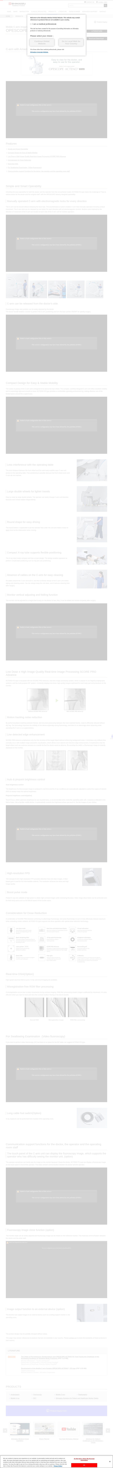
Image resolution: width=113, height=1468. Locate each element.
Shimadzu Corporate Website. (39, 52)
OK (84, 1465)
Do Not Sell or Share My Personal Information (84, 1459)
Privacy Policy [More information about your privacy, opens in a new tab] (58, 1466)
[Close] (110, 1461)
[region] (56, 1462)
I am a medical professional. (43, 24)
